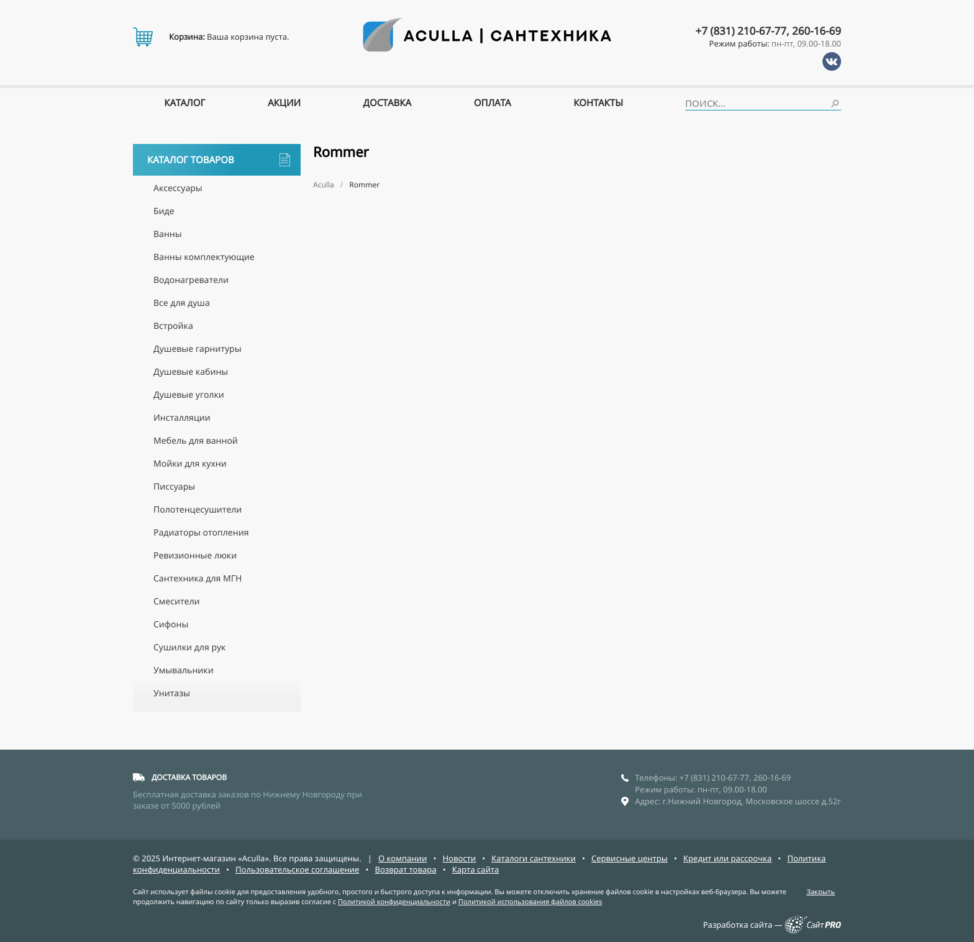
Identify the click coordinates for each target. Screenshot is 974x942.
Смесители (176, 602)
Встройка (173, 326)
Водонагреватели (191, 280)
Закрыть (820, 892)
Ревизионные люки (195, 556)
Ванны (167, 234)
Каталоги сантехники (533, 858)
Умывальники (183, 670)
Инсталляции (182, 418)
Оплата (492, 103)
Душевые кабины (190, 372)
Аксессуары (178, 188)
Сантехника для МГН (197, 579)
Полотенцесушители (197, 510)
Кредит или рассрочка (727, 858)
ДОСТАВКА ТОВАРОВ (189, 777)
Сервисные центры (629, 858)
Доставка (387, 103)
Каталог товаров (218, 159)
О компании (402, 858)
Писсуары (174, 487)
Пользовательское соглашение (297, 869)
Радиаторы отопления (200, 533)
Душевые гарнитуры (197, 349)
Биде (164, 211)
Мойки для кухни (190, 464)
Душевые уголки (188, 395)
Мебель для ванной (195, 441)
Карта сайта (475, 869)
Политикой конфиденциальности (394, 902)
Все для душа (181, 303)
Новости (459, 858)
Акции (284, 103)
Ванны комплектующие (204, 257)
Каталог (184, 103)
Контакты (598, 103)
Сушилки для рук (189, 647)
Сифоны (170, 624)
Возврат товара (405, 869)
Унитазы (171, 693)
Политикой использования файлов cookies (530, 902)
